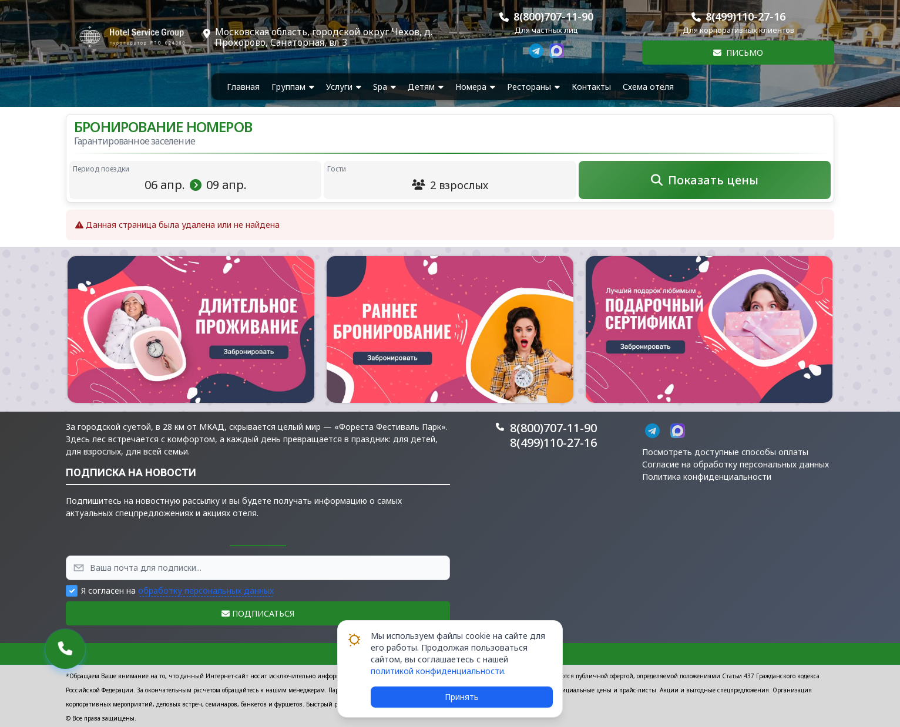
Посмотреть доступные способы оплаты (725, 451)
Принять (462, 696)
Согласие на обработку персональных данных (735, 464)
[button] (191, 329)
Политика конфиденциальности (706, 476)
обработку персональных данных (206, 590)
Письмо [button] (738, 52)
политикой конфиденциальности (437, 670)
